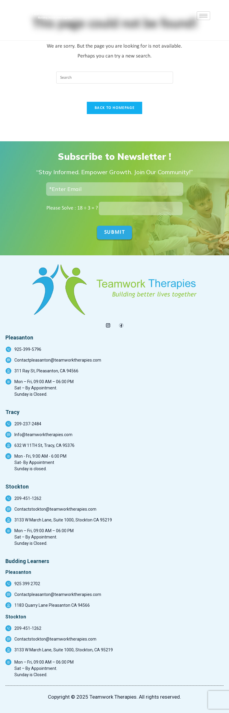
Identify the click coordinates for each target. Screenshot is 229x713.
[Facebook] (121, 323)
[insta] (108, 323)
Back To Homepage (114, 108)
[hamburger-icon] (203, 15)
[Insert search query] (114, 78)
